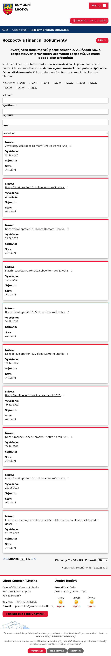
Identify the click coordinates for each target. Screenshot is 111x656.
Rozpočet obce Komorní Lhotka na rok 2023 (35, 395)
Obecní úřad (19, 29)
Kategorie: (9, 82)
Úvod (5, 29)
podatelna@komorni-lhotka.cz (34, 606)
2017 (34, 82)
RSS (102, 40)
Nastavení (75, 651)
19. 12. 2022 (11, 363)
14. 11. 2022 (11, 321)
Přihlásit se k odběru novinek (25, 613)
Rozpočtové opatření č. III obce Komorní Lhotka (37, 229)
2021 (82, 82)
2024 (21, 87)
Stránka (13, 558)
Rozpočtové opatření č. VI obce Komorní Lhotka (37, 478)
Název (7, 95)
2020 (70, 82)
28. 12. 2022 (12, 487)
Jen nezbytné (57, 651)
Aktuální (10, 169)
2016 (22, 82)
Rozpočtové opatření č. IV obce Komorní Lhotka (37, 312)
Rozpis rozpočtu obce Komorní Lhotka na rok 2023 (39, 437)
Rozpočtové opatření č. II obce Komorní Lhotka (37, 187)
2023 (9, 87)
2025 (34, 87)
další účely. (70, 636)
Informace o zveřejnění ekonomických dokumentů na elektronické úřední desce (51, 522)
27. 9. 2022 (11, 238)
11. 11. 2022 (11, 279)
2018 (46, 82)
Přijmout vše (37, 651)
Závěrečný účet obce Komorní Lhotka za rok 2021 (38, 145)
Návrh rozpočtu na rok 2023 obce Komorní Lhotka (39, 270)
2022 (94, 82)
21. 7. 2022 (11, 196)
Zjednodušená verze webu (89, 20)
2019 (58, 82)
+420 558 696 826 (26, 602)
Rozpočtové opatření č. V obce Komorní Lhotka (37, 353)
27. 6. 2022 (11, 155)
